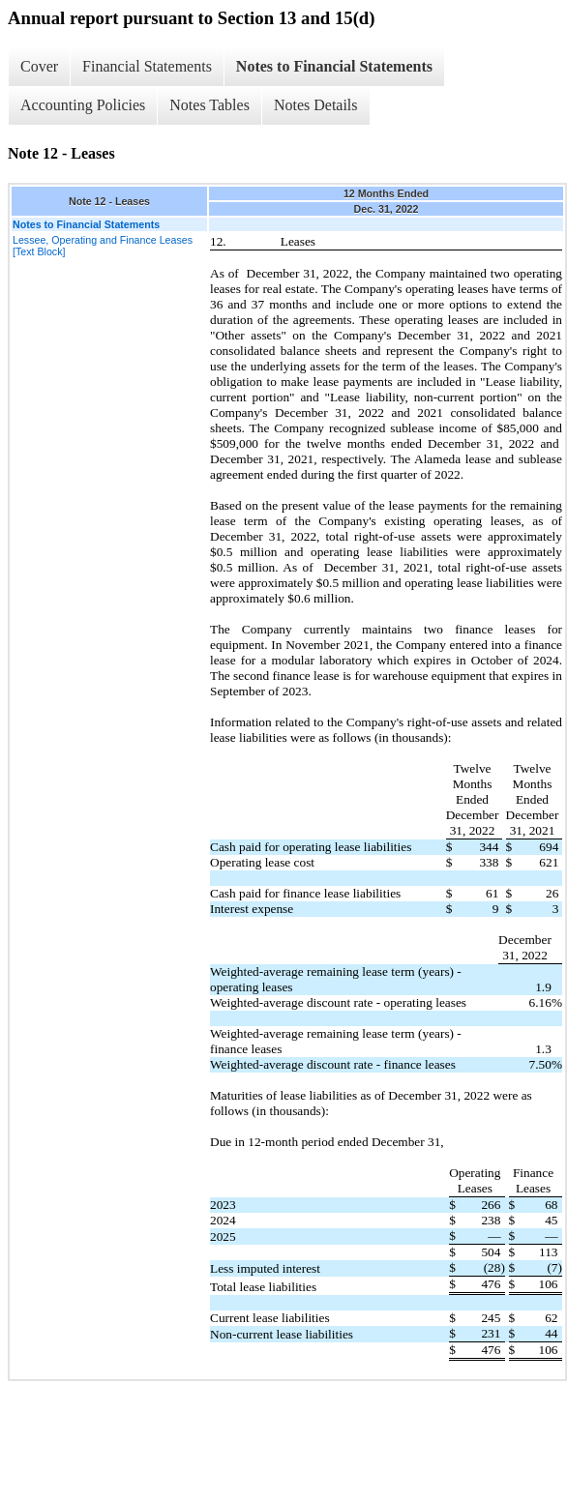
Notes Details (316, 105)
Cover (39, 66)
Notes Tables (209, 105)
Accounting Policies (82, 105)
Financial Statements (147, 66)
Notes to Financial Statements (334, 66)
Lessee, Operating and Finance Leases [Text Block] (103, 245)
